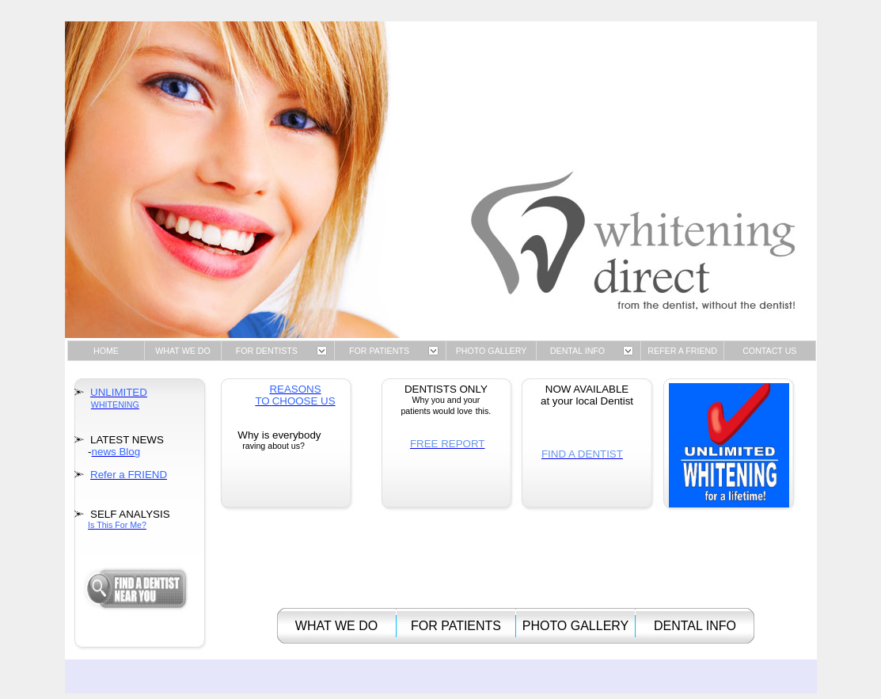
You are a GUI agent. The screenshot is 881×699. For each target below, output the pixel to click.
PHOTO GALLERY (491, 350)
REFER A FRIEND (682, 350)
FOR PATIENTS (379, 350)
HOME (106, 350)
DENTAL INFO (577, 350)
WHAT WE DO (182, 350)
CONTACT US (769, 350)
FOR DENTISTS (267, 350)
